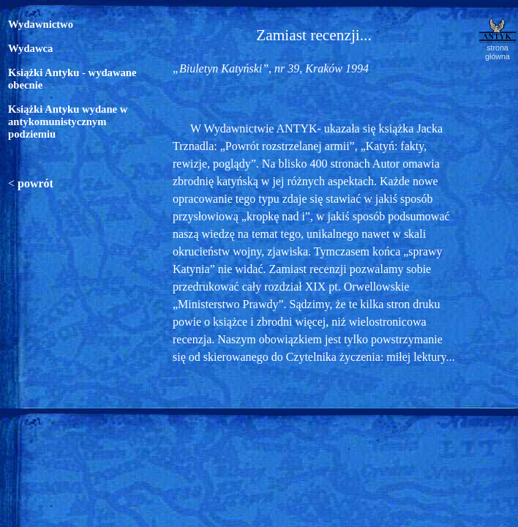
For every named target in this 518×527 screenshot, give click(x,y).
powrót (35, 183)
